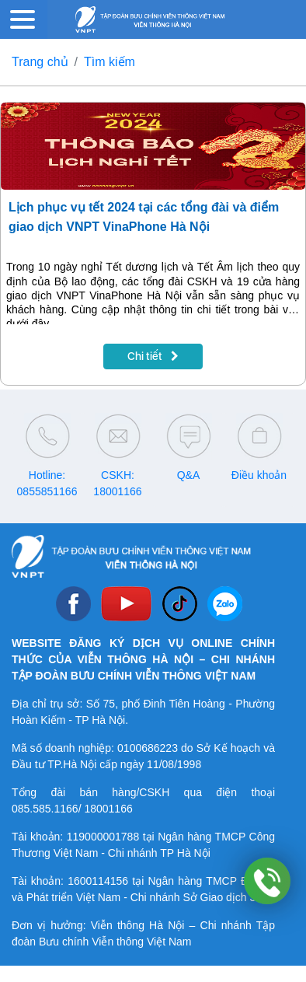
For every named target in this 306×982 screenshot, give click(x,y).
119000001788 (103, 836)
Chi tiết (153, 356)
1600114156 (98, 881)
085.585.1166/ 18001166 (72, 808)
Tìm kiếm (109, 61)
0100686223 (147, 748)
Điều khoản (259, 475)
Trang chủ (40, 61)
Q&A (188, 475)
